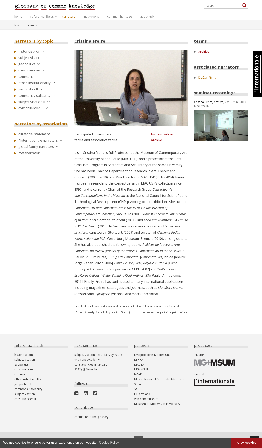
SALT (137, 389)
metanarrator (29, 153)
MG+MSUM (142, 369)
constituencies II (33, 108)
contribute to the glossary (91, 417)
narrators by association (40, 123)
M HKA (138, 359)
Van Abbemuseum (146, 399)
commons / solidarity (36, 95)
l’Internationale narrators (40, 140)
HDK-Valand (142, 394)
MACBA (139, 364)
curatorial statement (34, 134)
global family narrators (38, 146)
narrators (68, 16)
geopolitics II (30, 89)
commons (28, 76)
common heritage (119, 16)
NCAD (138, 374)
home (18, 16)
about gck (147, 16)
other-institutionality (36, 83)
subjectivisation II (34, 102)
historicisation (31, 51)
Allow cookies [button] (246, 442)
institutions (91, 16)
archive (156, 140)
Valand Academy (89, 359)
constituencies (31, 70)
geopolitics (29, 64)
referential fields (42, 16)
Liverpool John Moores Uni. (152, 355)
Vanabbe (92, 369)
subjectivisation (32, 57)
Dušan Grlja (207, 77)
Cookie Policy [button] (109, 442)
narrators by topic (33, 41)
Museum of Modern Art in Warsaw (157, 404)
